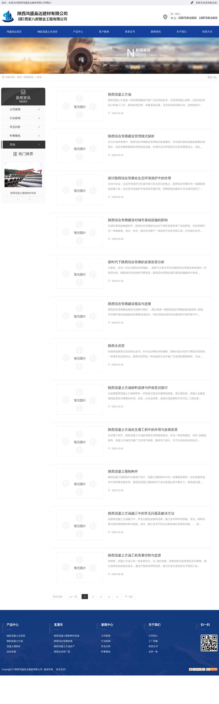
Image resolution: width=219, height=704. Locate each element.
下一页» (129, 596)
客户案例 (104, 31)
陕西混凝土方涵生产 (64, 646)
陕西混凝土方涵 (119, 94)
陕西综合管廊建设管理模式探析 (131, 136)
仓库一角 (153, 651)
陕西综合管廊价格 (63, 641)
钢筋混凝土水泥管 (47, 31)
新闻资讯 (156, 31)
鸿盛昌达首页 (14, 31)
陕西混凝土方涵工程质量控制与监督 (134, 555)
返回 (212, 77)
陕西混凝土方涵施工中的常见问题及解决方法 (141, 513)
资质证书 (130, 31)
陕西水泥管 (116, 346)
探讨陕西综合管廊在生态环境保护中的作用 (139, 178)
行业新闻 (105, 641)
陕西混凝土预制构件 (123, 471)
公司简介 (153, 635)
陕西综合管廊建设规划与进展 (129, 304)
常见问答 (105, 646)
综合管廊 (11, 651)
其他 (39, 77)
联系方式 (207, 31)
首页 (19, 77)
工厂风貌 (153, 641)
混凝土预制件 (14, 646)
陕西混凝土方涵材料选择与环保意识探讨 (138, 387)
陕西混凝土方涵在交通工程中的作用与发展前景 (143, 429)
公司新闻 (105, 635)
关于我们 (181, 31)
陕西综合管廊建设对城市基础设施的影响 (138, 220)
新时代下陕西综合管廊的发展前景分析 (136, 262)
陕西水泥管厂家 (62, 651)
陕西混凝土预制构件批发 (66, 635)
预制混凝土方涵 (15, 641)
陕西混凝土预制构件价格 (23, 193)
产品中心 (78, 31)
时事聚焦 (105, 651)
